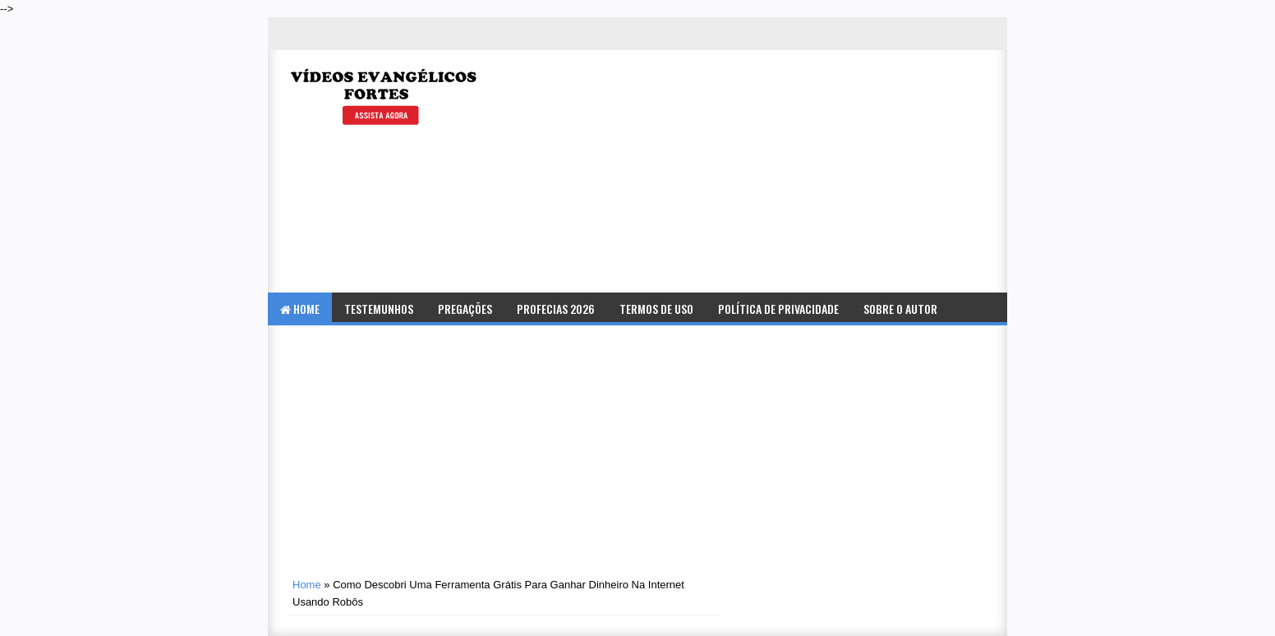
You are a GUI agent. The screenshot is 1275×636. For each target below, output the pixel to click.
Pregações (465, 308)
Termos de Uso (656, 308)
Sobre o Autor (900, 308)
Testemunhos (378, 308)
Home (300, 308)
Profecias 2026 (556, 308)
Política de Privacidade (778, 308)
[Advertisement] (806, 173)
